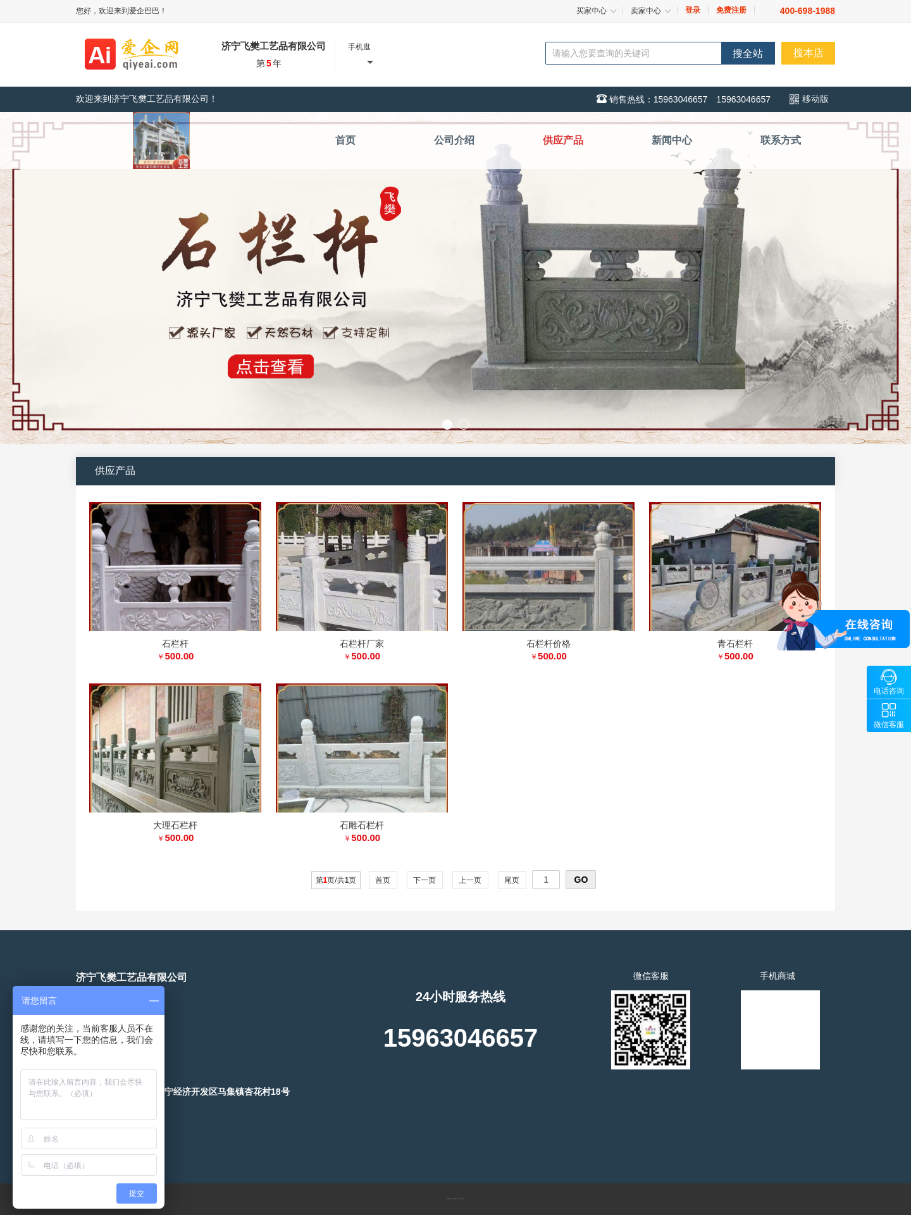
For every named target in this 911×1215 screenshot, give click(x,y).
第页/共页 (336, 880)
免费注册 (731, 10)
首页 (383, 880)
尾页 (512, 880)
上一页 (470, 880)
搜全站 (748, 53)
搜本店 (808, 52)
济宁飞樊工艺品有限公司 (273, 45)
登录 (692, 10)
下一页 (424, 880)
